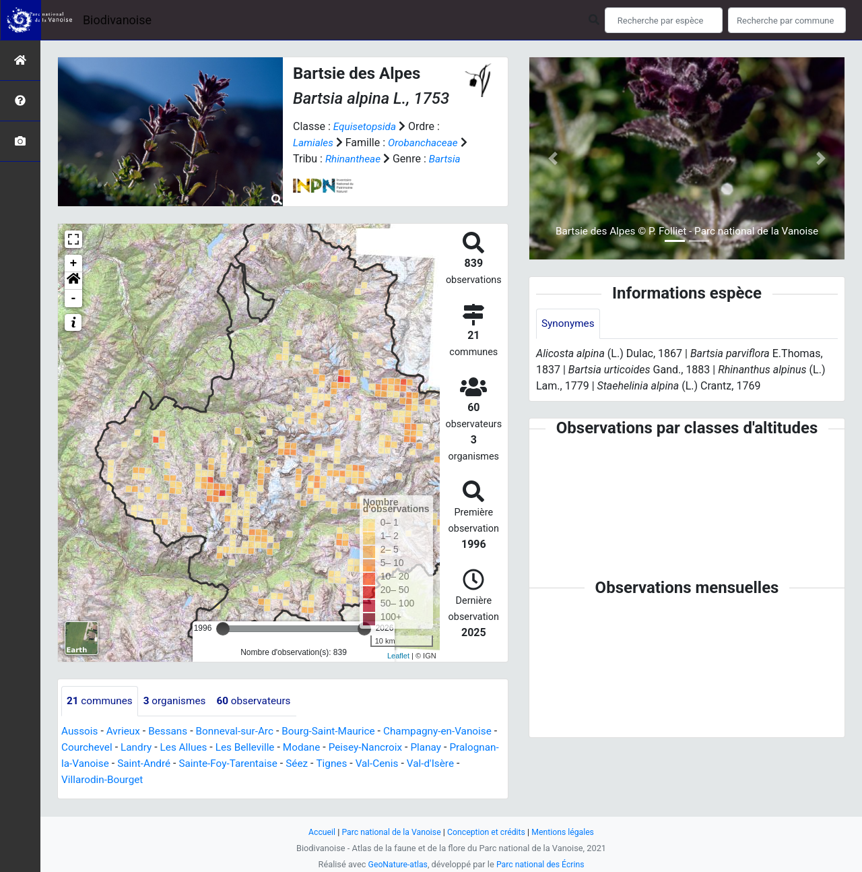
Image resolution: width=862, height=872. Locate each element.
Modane (357, 757)
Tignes (400, 774)
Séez (363, 774)
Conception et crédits (488, 832)
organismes (178, 711)
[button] (73, 291)
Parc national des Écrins (542, 864)
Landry (186, 757)
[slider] (223, 639)
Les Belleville (299, 757)
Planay (487, 757)
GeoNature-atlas (395, 864)
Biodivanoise (117, 20)
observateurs (261, 711)
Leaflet (398, 666)
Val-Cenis (446, 774)
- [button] (73, 309)
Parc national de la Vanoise (388, 832)
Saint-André (205, 774)
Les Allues (235, 757)
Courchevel (134, 757)
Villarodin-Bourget (144, 790)
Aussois (80, 741)
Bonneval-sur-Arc (241, 741)
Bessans (172, 741)
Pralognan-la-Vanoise (117, 774)
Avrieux (125, 741)
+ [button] (73, 274)
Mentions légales (567, 832)
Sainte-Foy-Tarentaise (292, 774)
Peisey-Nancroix (424, 757)
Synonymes (569, 323)
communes (101, 711)
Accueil (316, 832)
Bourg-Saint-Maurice (339, 741)
